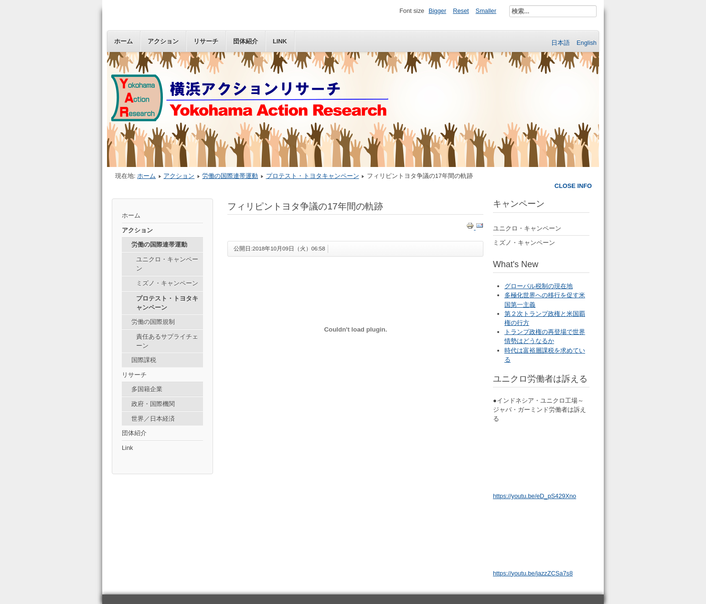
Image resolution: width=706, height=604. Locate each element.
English (587, 42)
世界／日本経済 (153, 418)
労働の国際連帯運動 (230, 175)
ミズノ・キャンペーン (167, 283)
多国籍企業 (146, 389)
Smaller (486, 10)
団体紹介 (245, 41)
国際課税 (143, 360)
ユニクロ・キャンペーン (167, 264)
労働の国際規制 (153, 321)
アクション (163, 41)
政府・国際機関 (153, 403)
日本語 (561, 42)
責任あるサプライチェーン (167, 341)
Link (280, 41)
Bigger (437, 10)
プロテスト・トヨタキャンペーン (312, 175)
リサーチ (205, 41)
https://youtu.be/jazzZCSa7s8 (533, 573)
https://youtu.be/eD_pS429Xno (534, 496)
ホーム (123, 41)
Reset (461, 10)
